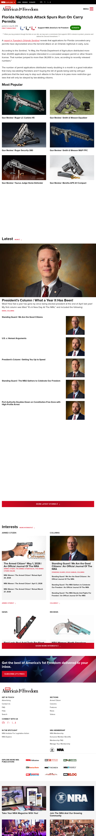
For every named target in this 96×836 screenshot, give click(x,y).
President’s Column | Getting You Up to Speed (23, 359)
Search (4, 714)
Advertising (6, 700)
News (4, 311)
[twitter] (28, 26)
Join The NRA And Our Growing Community (66, 814)
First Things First (9, 28)
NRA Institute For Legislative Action (15, 733)
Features (53, 707)
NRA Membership (57, 733)
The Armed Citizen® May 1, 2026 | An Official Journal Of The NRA (23, 565)
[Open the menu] (91, 8)
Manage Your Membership (60, 744)
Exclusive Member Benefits (60, 737)
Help (4, 711)
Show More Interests (59, 645)
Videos (52, 714)
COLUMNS (80, 572)
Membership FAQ (56, 740)
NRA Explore (7, 737)
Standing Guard (58, 572)
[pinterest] (34, 26)
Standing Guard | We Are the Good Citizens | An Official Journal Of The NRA (72, 566)
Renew (25, 2)
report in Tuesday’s (22, 40)
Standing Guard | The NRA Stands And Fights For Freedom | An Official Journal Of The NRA (71, 594)
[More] (20, 239)
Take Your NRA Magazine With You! (20, 813)
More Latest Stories (58, 503)
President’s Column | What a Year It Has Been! (37, 300)
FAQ (3, 707)
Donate (32, 2)
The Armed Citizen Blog (25, 569)
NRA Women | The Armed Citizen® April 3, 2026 (23, 583)
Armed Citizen (9, 532)
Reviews (54, 612)
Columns (10, 311)
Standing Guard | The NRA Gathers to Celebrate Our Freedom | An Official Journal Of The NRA (71, 586)
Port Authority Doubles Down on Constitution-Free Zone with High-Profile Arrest (31, 403)
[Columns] (59, 603)
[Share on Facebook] (22, 26)
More (17, 239)
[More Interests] (33, 527)
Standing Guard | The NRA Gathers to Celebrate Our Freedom (31, 380)
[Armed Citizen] (14, 603)
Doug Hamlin (71, 572)
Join (19, 2)
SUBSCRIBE (14, 674)
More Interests (26, 527)
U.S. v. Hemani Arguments (14, 338)
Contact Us (6, 704)
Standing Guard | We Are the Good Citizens (22, 317)
